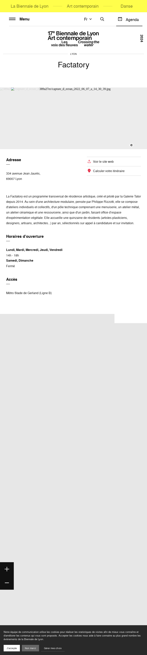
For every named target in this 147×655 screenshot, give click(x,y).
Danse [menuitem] (127, 6)
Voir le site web (103, 161)
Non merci (30, 648)
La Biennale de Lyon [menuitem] (29, 6)
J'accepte (12, 648)
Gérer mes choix (53, 648)
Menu (19, 19)
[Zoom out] (7, 583)
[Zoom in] (7, 569)
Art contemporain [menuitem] (83, 6)
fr (88, 19)
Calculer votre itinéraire (109, 171)
